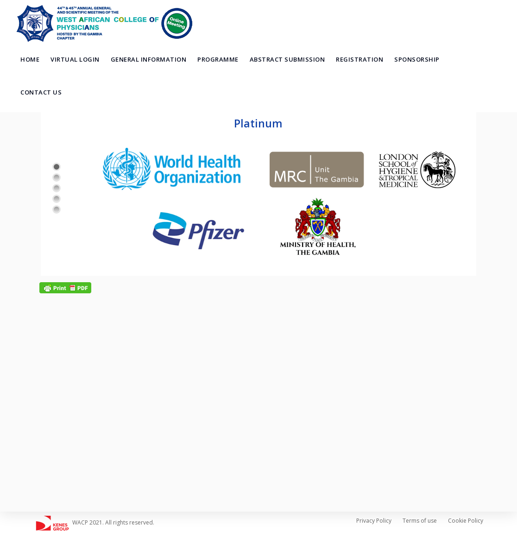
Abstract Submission (287, 59)
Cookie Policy (465, 521)
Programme (218, 59)
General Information (149, 59)
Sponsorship (417, 59)
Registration (359, 59)
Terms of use (420, 521)
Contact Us (41, 92)
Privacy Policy (373, 521)
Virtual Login (75, 59)
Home (29, 59)
